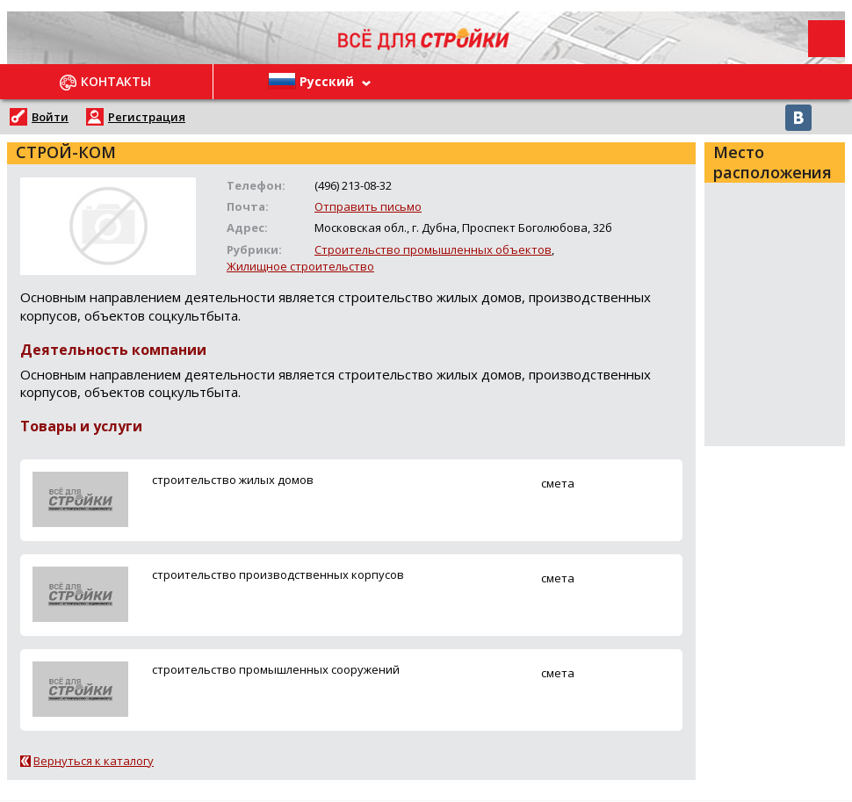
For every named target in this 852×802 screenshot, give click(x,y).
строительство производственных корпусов (278, 574)
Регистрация (146, 117)
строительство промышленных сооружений (276, 669)
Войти (50, 117)
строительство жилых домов (233, 480)
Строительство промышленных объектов (433, 249)
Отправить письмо (368, 206)
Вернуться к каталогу (93, 761)
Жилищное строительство (300, 266)
